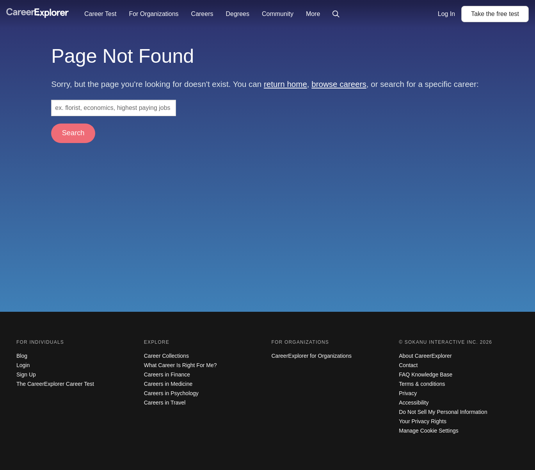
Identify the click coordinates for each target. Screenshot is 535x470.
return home (285, 84)
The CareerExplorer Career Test (55, 384)
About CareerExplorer (425, 356)
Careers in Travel (165, 402)
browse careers (338, 84)
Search (73, 133)
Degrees (237, 14)
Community (277, 14)
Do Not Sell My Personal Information (443, 412)
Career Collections (166, 356)
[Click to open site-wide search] (335, 14)
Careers (202, 14)
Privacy (408, 393)
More (313, 14)
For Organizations (153, 14)
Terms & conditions (422, 384)
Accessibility (413, 402)
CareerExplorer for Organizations (312, 356)
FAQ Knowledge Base (425, 374)
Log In (446, 14)
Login (23, 365)
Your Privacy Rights (422, 421)
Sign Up (26, 374)
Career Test (100, 14)
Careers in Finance (167, 374)
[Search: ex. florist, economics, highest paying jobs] (113, 108)
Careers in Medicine (168, 384)
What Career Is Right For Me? (180, 365)
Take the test (495, 14)
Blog (21, 356)
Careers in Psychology (171, 393)
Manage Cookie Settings (429, 431)
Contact (408, 365)
